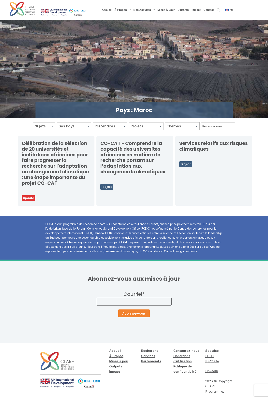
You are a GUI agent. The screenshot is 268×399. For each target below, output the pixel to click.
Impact (196, 9)
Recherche (149, 351)
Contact (209, 9)
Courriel (134, 294)
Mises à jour (166, 9)
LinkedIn (211, 371)
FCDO (209, 356)
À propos (123, 9)
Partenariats (151, 361)
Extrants (183, 9)
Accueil (107, 9)
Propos (117, 356)
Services (148, 356)
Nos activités (145, 9)
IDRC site (212, 361)
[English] (229, 10)
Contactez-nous (186, 351)
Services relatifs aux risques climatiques (213, 146)
